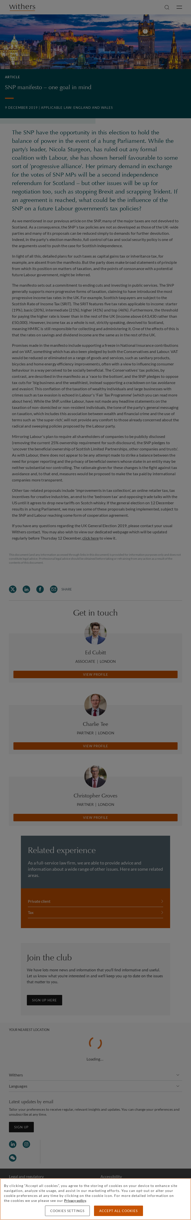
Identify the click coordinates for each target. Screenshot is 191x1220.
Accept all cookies (118, 1211)
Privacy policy (75, 1200)
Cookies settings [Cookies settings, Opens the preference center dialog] (67, 1211)
